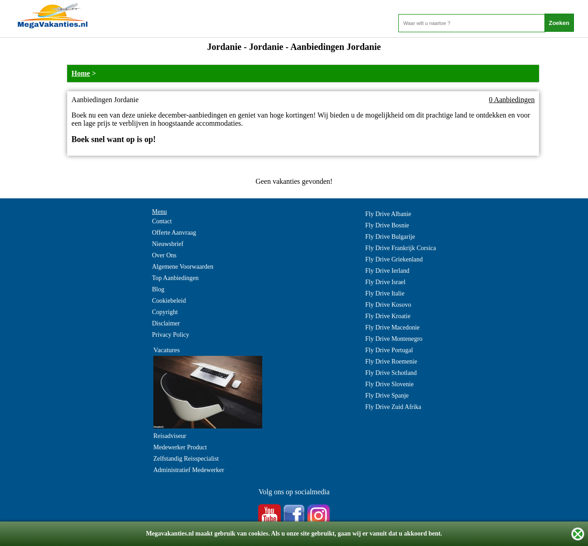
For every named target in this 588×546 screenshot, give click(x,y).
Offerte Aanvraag (174, 232)
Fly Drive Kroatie (388, 316)
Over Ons (164, 255)
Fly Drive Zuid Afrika (393, 406)
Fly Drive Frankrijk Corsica (400, 248)
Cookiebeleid (169, 300)
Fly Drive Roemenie (391, 361)
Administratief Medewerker (188, 470)
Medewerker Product (180, 447)
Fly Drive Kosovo (388, 304)
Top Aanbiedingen (175, 278)
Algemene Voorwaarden (182, 266)
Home (81, 73)
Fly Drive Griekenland (394, 259)
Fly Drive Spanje (387, 395)
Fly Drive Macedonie (392, 327)
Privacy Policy (170, 334)
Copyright (165, 312)
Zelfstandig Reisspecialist (186, 458)
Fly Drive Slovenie (389, 384)
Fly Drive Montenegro (393, 338)
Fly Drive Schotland (391, 372)
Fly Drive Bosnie (387, 225)
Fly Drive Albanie (388, 214)
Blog (158, 289)
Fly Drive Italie (384, 293)
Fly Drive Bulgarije (390, 236)
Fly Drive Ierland (387, 270)
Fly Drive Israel (385, 282)
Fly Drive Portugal (389, 350)
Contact (162, 221)
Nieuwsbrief (167, 244)
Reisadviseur (169, 436)
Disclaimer (166, 323)
